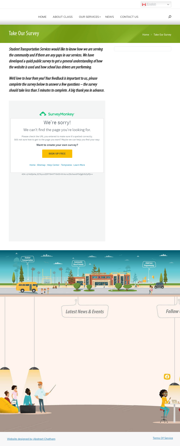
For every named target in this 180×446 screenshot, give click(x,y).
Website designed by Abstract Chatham (31, 439)
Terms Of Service (163, 438)
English (149, 4)
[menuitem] (42, 16)
